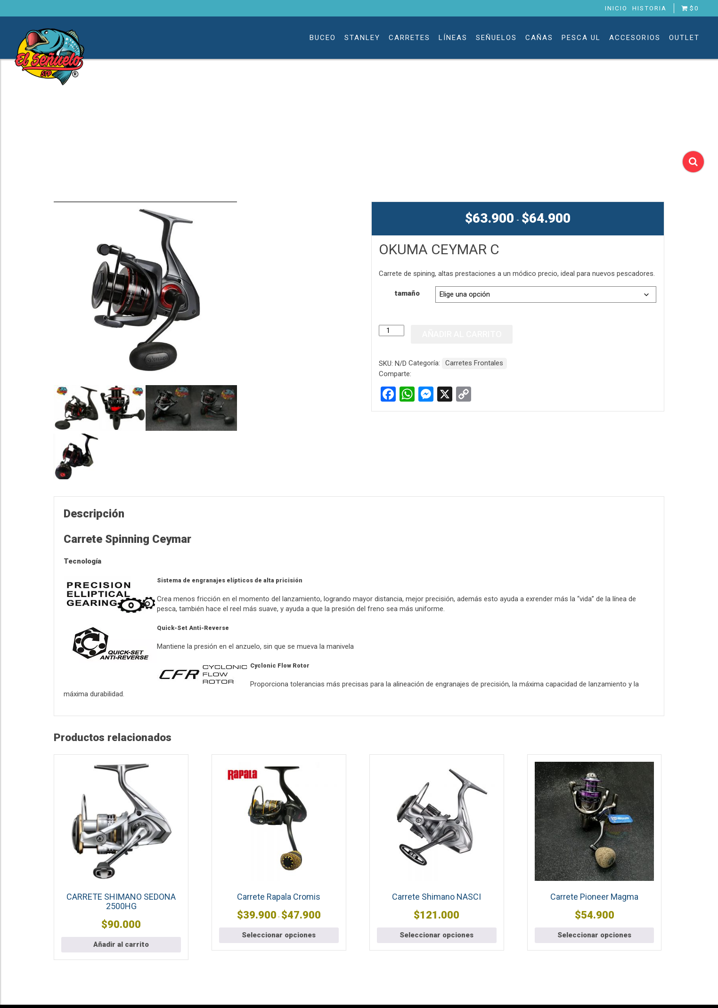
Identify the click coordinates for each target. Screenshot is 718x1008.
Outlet (684, 37)
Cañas (539, 37)
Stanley (362, 37)
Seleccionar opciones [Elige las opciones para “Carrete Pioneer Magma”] (594, 935)
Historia (649, 8)
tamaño (407, 293)
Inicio (616, 8)
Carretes (409, 37)
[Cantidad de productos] (391, 330)
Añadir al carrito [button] (121, 944)
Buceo (323, 37)
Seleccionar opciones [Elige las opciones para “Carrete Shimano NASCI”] (436, 935)
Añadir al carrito (462, 334)
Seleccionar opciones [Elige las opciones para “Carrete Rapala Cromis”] (279, 935)
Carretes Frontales (474, 363)
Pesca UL (581, 37)
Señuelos (496, 37)
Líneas (453, 37)
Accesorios (635, 37)
